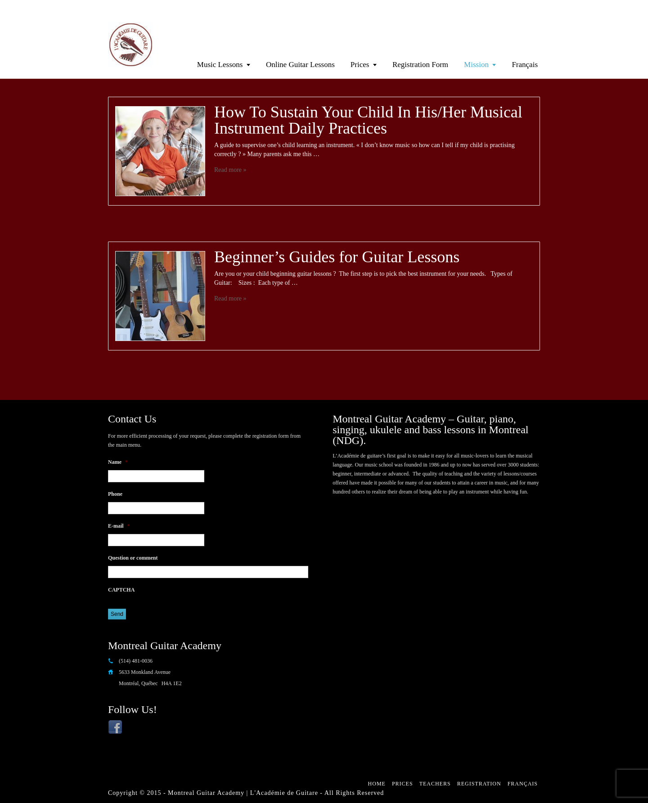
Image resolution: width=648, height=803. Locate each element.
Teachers (435, 784)
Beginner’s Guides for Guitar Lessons (336, 257)
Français (525, 64)
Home (377, 784)
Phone (115, 494)
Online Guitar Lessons (300, 64)
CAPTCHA (121, 590)
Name (118, 462)
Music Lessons (220, 64)
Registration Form (420, 64)
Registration (479, 784)
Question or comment (133, 558)
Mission (476, 64)
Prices (360, 64)
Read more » (230, 169)
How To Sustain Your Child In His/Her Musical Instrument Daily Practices (368, 120)
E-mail (119, 526)
